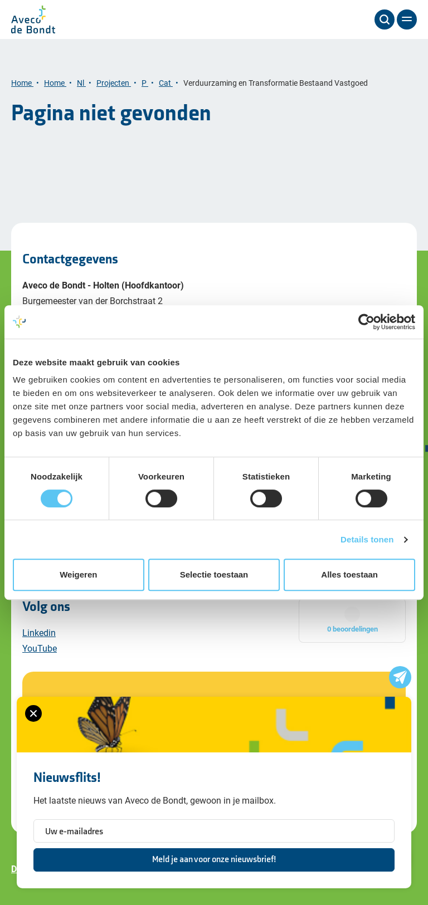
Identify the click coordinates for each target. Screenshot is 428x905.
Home (22, 82)
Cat (166, 82)
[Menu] (407, 19)
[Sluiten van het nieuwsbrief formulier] (33, 713)
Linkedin (39, 632)
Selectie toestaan (214, 574)
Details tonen (367, 539)
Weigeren (78, 574)
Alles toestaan (349, 574)
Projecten (113, 82)
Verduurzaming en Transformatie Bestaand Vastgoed (276, 82)
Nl (81, 82)
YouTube (39, 648)
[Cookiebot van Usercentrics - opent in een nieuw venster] (366, 322)
